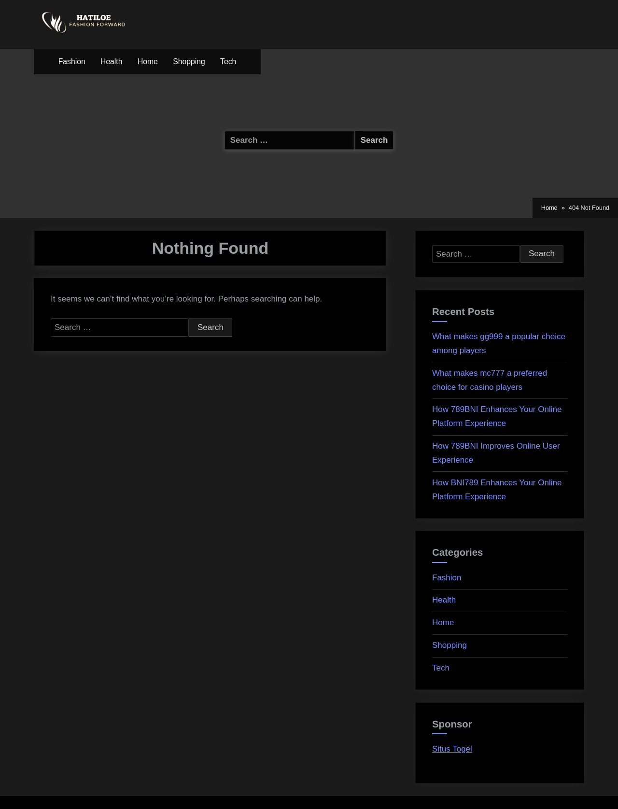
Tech (228, 61)
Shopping (189, 61)
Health (111, 61)
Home (148, 61)
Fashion (71, 61)
